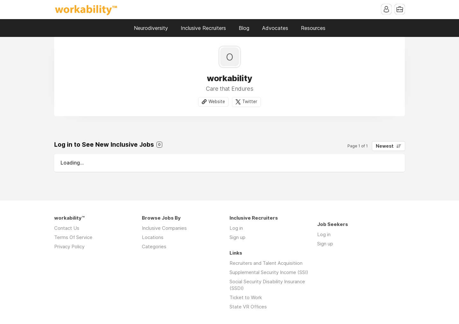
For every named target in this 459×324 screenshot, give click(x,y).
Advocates (275, 28)
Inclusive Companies (164, 228)
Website (216, 101)
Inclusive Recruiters (203, 28)
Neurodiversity (151, 28)
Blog (244, 28)
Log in (236, 228)
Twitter (249, 101)
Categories (154, 246)
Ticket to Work (245, 297)
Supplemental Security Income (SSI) (268, 272)
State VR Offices (248, 307)
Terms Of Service (73, 237)
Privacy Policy (69, 246)
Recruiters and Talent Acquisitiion (265, 263)
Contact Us (66, 228)
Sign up (237, 237)
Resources (313, 28)
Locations (153, 237)
